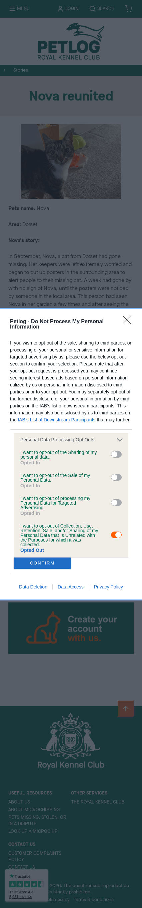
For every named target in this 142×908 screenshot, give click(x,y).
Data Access (71, 586)
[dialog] (71, 454)
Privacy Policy (108, 586)
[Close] (129, 322)
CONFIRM (42, 563)
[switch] (116, 454)
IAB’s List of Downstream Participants (56, 419)
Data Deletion (33, 586)
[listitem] (71, 439)
